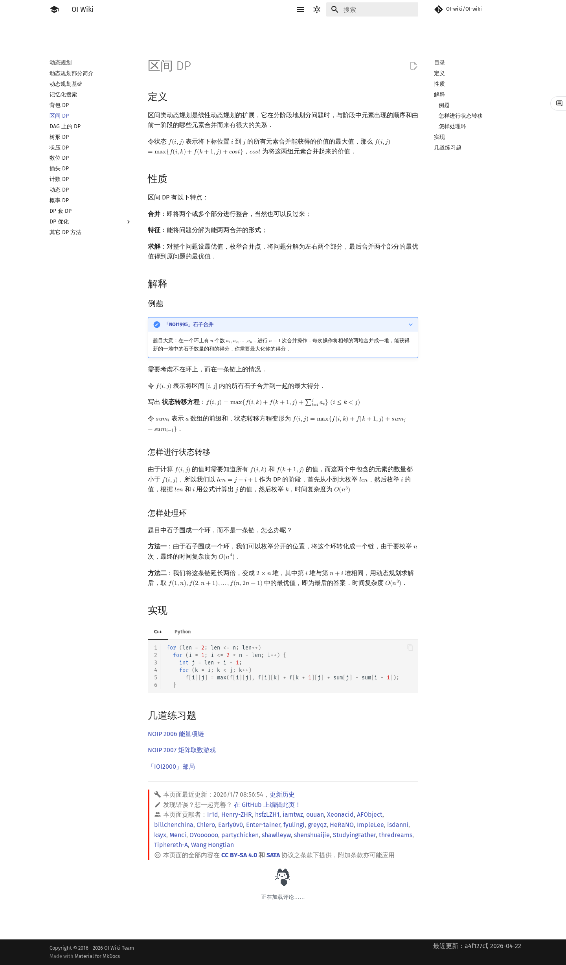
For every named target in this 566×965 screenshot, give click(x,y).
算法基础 (175, 28)
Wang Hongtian (212, 845)
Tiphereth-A (171, 845)
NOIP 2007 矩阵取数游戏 (182, 750)
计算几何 (357, 28)
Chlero (206, 824)
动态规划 (227, 28)
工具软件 (112, 28)
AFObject (369, 814)
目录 (439, 62)
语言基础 (144, 28)
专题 (403, 28)
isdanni (397, 824)
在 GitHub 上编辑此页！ (267, 804)
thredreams (395, 835)
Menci (177, 835)
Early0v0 (230, 824)
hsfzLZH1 (267, 814)
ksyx (160, 835)
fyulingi (294, 824)
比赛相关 (81, 28)
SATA (273, 855)
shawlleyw (276, 835)
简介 (55, 28)
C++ (158, 632)
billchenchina (173, 824)
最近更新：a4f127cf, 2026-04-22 (477, 946)
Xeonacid (340, 814)
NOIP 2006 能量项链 (176, 734)
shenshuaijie (312, 835)
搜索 (201, 28)
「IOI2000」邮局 (171, 766)
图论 (330, 28)
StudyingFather (354, 835)
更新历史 (282, 794)
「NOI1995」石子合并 (188, 324)
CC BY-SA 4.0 (239, 855)
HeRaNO (342, 824)
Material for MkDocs (97, 956)
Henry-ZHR (236, 814)
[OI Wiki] (54, 9)
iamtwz (293, 814)
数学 (279, 28)
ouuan (315, 814)
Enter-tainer (263, 824)
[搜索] (372, 9)
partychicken (240, 835)
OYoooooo (203, 835)
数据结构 (305, 28)
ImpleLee (370, 824)
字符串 (256, 28)
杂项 (382, 28)
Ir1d (212, 814)
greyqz (317, 824)
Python (183, 632)
